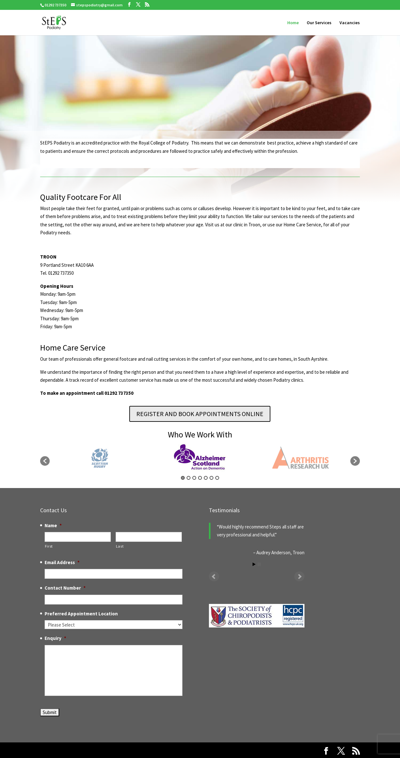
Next (299, 576)
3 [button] (194, 478)
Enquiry (55, 638)
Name (53, 525)
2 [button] (188, 478)
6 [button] (211, 478)
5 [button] (206, 478)
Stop (259, 564)
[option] (200, 458)
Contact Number (65, 588)
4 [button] (200, 478)
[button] (45, 461)
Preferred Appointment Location (81, 614)
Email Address (62, 562)
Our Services (319, 22)
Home (293, 22)
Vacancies (349, 22)
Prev (214, 576)
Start (254, 564)
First (49, 546)
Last (120, 546)
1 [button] (183, 478)
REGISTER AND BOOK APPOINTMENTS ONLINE (199, 414)
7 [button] (217, 478)
